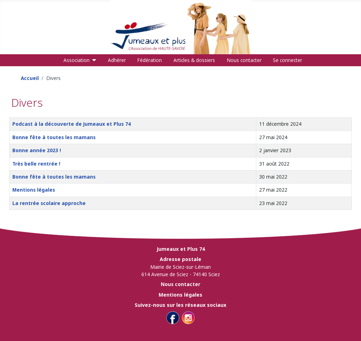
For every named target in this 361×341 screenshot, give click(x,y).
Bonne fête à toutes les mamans (54, 137)
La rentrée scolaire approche (49, 203)
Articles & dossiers (194, 60)
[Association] (93, 60)
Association (76, 60)
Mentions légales (33, 189)
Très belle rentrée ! (36, 163)
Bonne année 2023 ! (36, 150)
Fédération (149, 60)
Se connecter (287, 60)
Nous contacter (244, 60)
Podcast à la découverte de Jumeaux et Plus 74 (71, 123)
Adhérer (117, 60)
